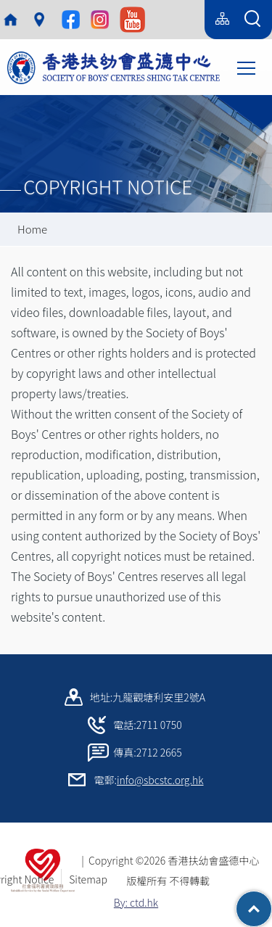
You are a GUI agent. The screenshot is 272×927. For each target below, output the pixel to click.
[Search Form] (252, 19)
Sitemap (88, 879)
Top (271, 901)
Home (32, 228)
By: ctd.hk (136, 902)
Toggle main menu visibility (247, 66)
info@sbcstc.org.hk (160, 779)
